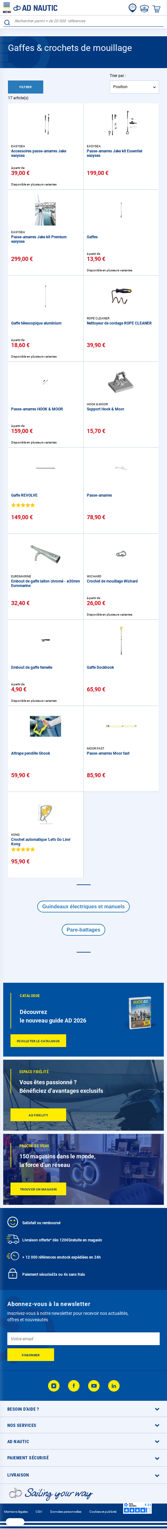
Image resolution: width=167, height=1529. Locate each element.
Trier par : (118, 75)
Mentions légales (16, 1511)
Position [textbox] (120, 87)
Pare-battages (84, 929)
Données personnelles (65, 1511)
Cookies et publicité (102, 1511)
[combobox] (83, 21)
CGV (39, 1511)
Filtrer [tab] (25, 87)
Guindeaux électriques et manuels (83, 906)
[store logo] (30, 7)
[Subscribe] (30, 1354)
